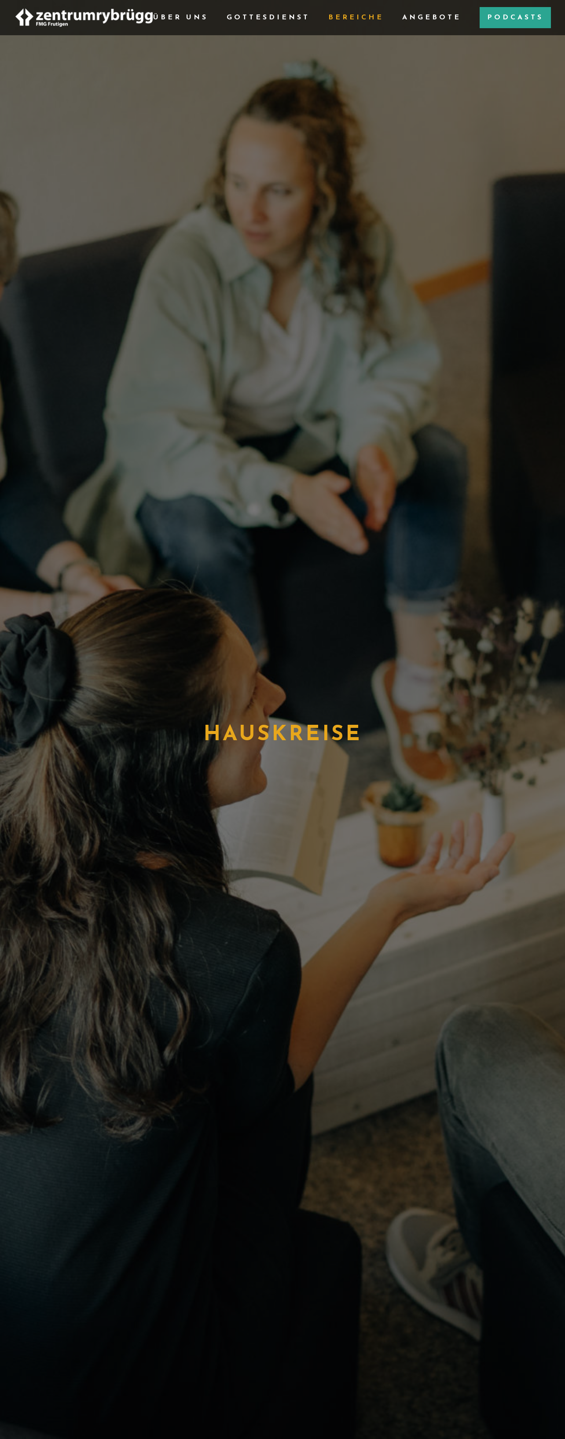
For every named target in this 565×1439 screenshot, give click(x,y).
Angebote (431, 18)
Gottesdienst (268, 18)
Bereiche (356, 18)
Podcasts (515, 17)
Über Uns (180, 18)
